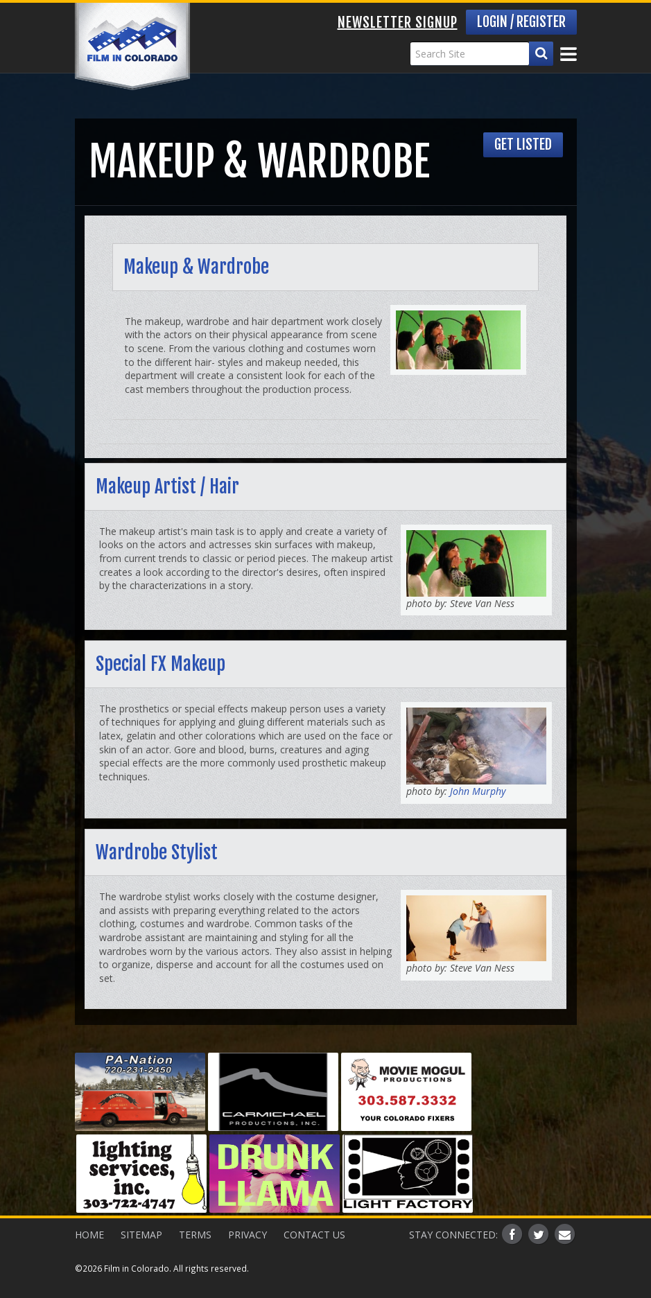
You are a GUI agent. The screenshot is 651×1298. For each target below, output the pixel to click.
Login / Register (521, 21)
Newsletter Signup (398, 22)
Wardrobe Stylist (157, 852)
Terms (195, 1234)
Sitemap (141, 1234)
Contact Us (314, 1234)
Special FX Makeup (160, 664)
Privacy (247, 1234)
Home (89, 1234)
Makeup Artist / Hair (167, 486)
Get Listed (523, 144)
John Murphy (476, 791)
